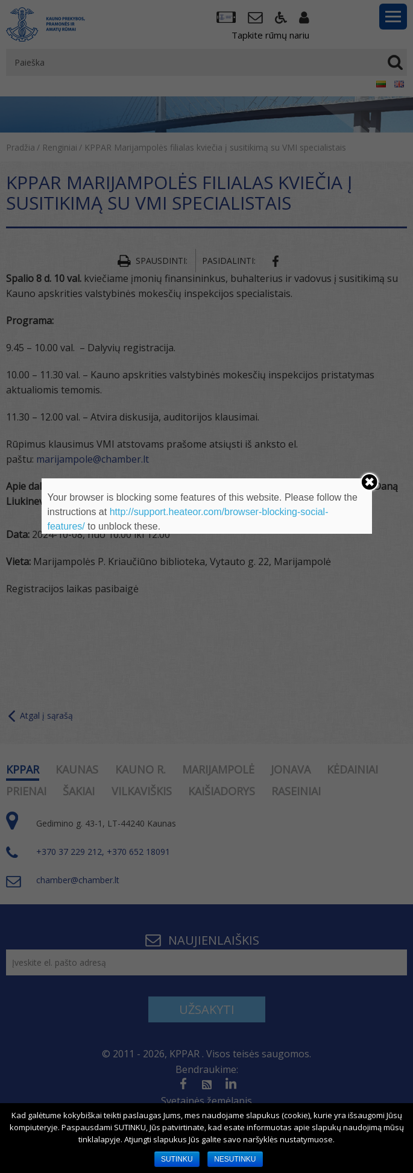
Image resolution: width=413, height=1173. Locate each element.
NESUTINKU (235, 1159)
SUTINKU (177, 1159)
